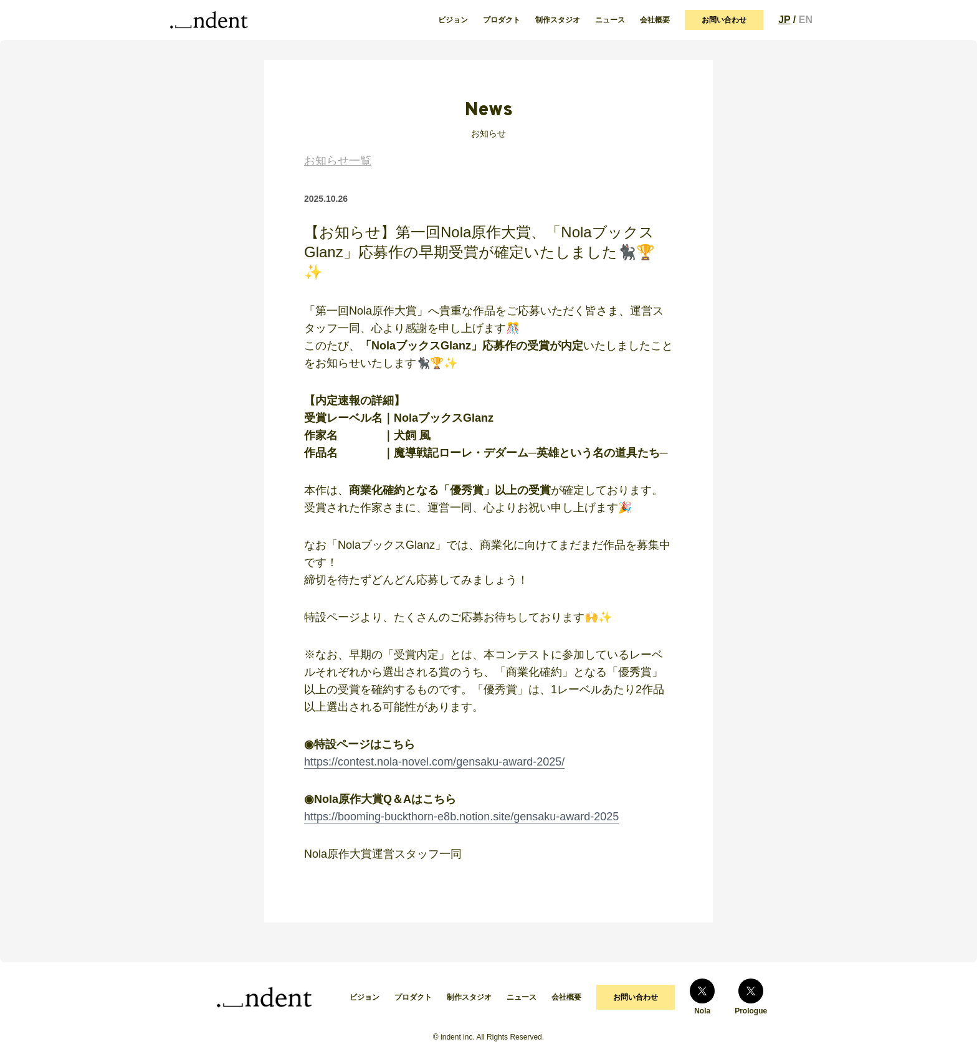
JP (784, 19)
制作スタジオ (557, 20)
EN (806, 19)
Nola (702, 997)
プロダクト (501, 20)
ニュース (610, 20)
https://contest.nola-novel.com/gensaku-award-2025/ (434, 762)
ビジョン (453, 20)
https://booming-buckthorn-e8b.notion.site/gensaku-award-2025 (461, 816)
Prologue (751, 997)
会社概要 (655, 20)
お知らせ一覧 (337, 160)
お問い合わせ (724, 20)
